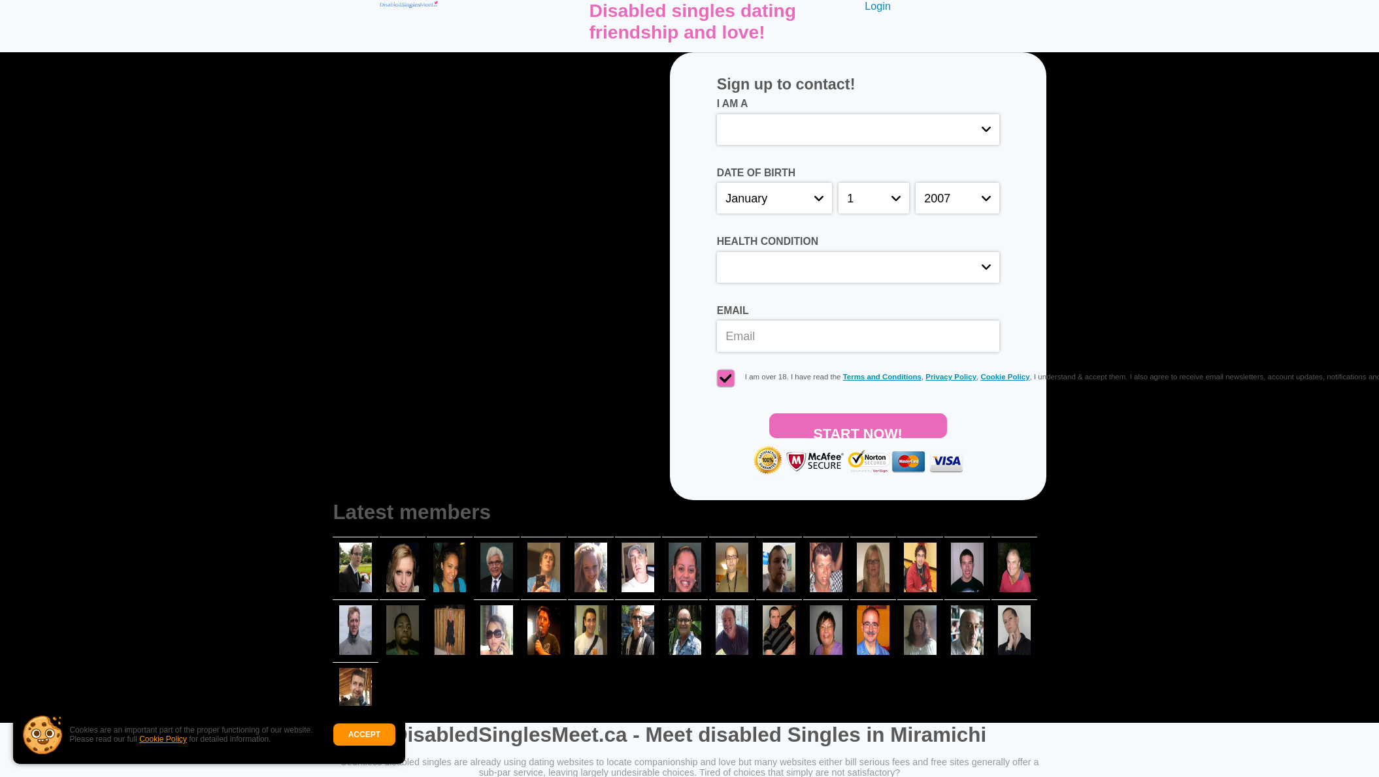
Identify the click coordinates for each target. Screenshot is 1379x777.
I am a (732, 103)
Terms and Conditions (882, 377)
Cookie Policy (163, 739)
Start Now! (857, 432)
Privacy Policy (950, 377)
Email (733, 310)
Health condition (767, 241)
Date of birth (756, 172)
